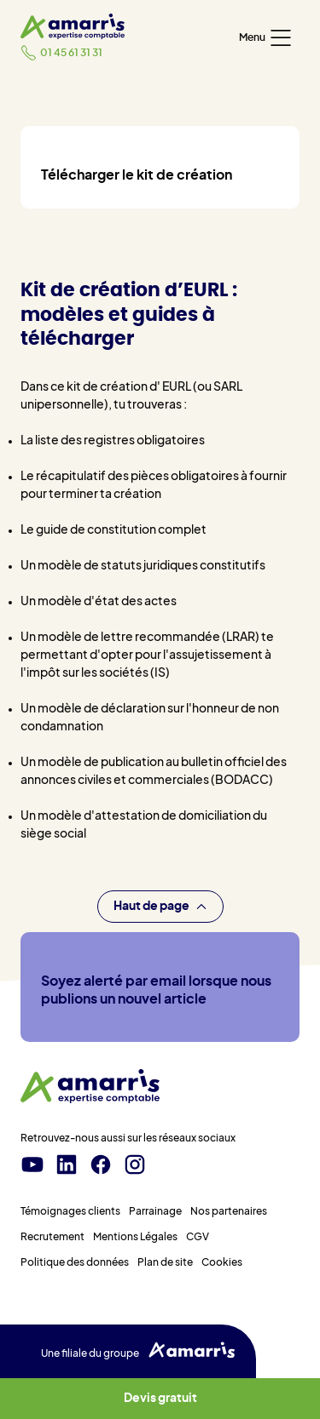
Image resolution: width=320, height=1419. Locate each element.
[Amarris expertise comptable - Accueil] (72, 26)
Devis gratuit (160, 1399)
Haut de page (160, 907)
